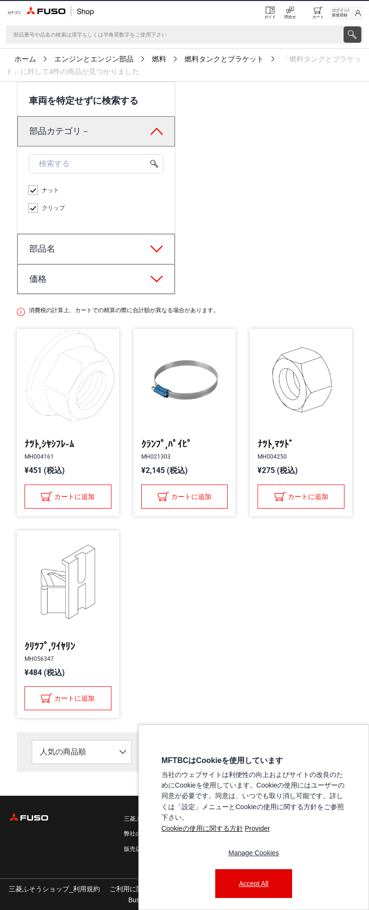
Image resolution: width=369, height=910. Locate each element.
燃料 (159, 59)
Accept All (253, 883)
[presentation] (184, 455)
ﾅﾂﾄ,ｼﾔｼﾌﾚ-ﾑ (49, 444)
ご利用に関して (133, 889)
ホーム (25, 59)
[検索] (174, 34)
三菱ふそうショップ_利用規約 (54, 889)
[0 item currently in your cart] (318, 13)
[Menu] (13, 13)
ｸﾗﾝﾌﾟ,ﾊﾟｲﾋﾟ (166, 444)
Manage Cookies (253, 853)
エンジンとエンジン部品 (94, 59)
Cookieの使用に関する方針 (202, 828)
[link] (346, 13)
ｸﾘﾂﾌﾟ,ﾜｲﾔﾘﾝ (50, 646)
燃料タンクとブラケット (224, 59)
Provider (257, 828)
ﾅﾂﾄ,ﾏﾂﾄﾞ (276, 444)
